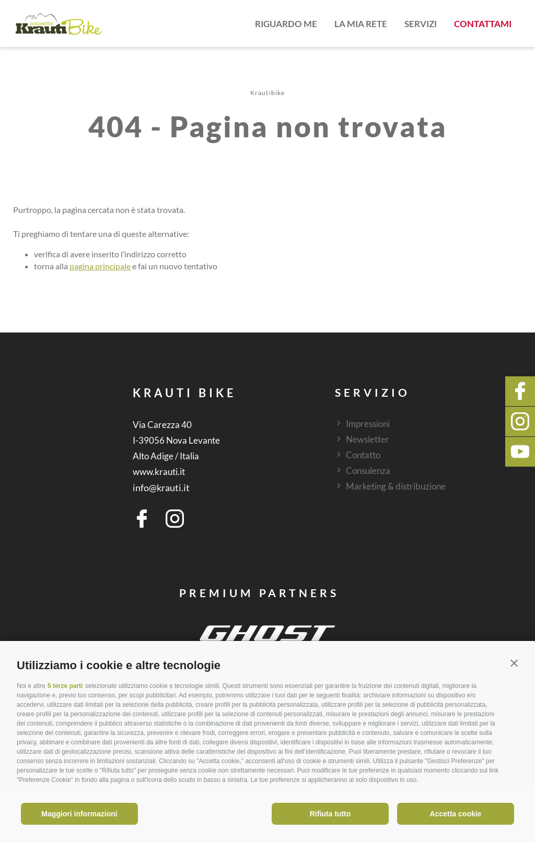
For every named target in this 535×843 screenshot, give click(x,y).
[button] (514, 663)
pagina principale (100, 266)
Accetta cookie (456, 814)
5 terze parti (65, 686)
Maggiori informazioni (79, 814)
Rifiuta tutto (330, 814)
